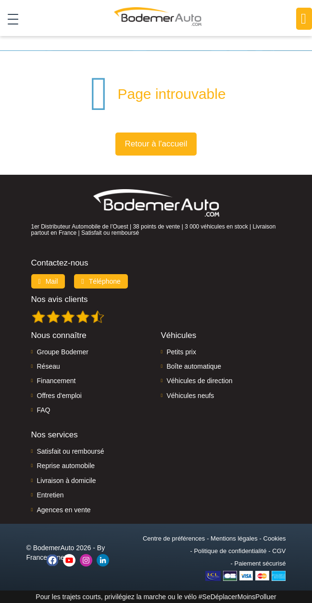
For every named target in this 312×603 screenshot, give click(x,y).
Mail (48, 281)
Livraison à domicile (66, 480)
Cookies (274, 538)
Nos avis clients (59, 299)
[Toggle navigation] (9, 19)
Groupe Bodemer (62, 352)
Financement (56, 381)
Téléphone (101, 281)
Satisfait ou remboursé (70, 451)
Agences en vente (64, 510)
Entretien (50, 495)
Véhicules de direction (200, 381)
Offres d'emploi (59, 395)
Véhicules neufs (190, 395)
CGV (279, 551)
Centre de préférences (174, 538)
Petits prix (181, 352)
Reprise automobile (66, 466)
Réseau (48, 366)
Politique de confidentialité (230, 551)
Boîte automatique (194, 366)
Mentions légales (234, 538)
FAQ (43, 410)
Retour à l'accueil (156, 143)
